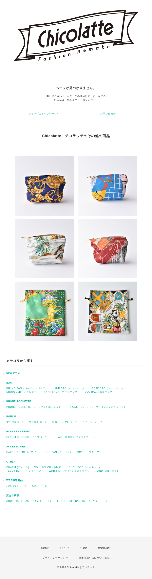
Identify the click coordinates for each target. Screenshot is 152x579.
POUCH (11, 416)
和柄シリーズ (39, 486)
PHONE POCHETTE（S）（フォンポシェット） (35, 407)
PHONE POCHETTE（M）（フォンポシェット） (97, 407)
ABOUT (64, 548)
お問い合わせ (108, 113)
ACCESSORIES (16, 446)
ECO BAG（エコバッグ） (100, 391)
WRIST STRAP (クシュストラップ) (70, 470)
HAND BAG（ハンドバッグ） (70, 388)
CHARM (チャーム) (17, 467)
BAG (9, 382)
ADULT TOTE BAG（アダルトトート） (29, 501)
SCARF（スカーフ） (89, 452)
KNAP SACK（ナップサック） (62, 391)
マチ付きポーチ (15, 422)
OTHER (11, 461)
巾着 (54, 422)
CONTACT (104, 548)
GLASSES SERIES (18, 431)
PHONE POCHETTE (18, 401)
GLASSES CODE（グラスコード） (75, 437)
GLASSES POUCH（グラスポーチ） (28, 437)
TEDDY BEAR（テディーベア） (25, 470)
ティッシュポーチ (92, 422)
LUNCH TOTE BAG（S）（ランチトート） (82, 501)
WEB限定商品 (14, 480)
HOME (45, 548)
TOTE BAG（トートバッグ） (109, 388)
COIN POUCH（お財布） (49, 467)
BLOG (83, 548)
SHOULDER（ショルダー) (84, 467)
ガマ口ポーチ (69, 422)
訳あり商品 (12, 495)
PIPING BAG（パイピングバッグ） (27, 388)
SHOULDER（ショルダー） (22, 391)
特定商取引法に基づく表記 (94, 557)
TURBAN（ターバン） (59, 452)
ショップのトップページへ (43, 113)
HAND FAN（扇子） (107, 470)
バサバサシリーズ (16, 486)
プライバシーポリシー (55, 557)
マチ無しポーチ (38, 422)
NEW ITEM (13, 373)
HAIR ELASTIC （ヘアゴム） (23, 452)
